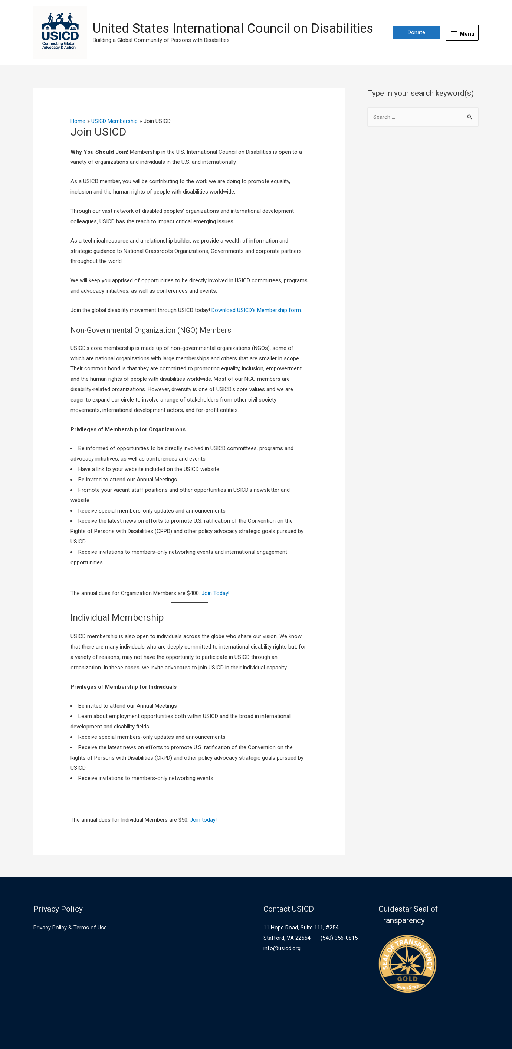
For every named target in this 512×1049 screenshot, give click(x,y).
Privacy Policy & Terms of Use (70, 927)
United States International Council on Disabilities (238, 28)
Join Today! (215, 593)
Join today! (203, 819)
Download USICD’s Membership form (256, 310)
